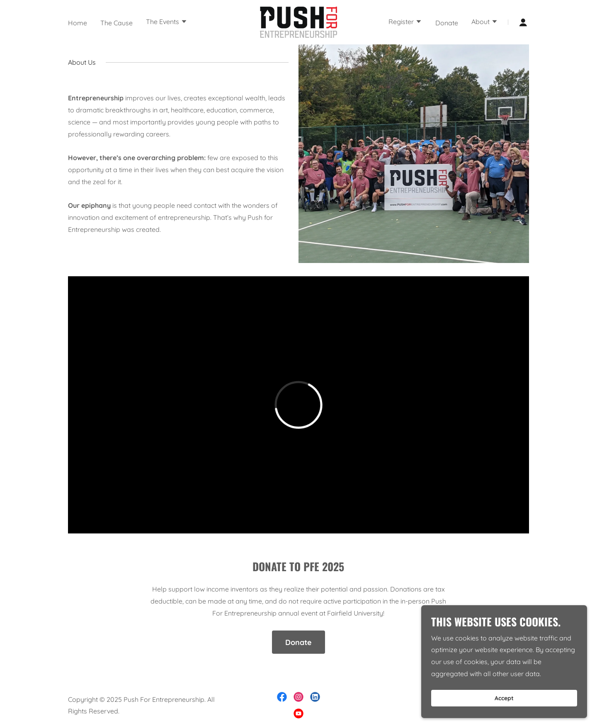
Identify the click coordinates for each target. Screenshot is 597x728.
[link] (298, 21)
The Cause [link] (116, 23)
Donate (298, 642)
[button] (166, 22)
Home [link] (77, 23)
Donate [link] (446, 23)
